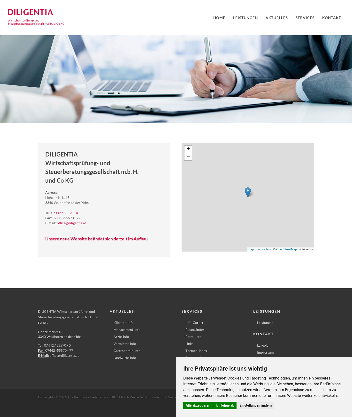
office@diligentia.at (71, 223)
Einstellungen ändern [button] (256, 405)
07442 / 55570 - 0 (64, 213)
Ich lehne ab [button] (225, 405)
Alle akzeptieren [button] (198, 405)
